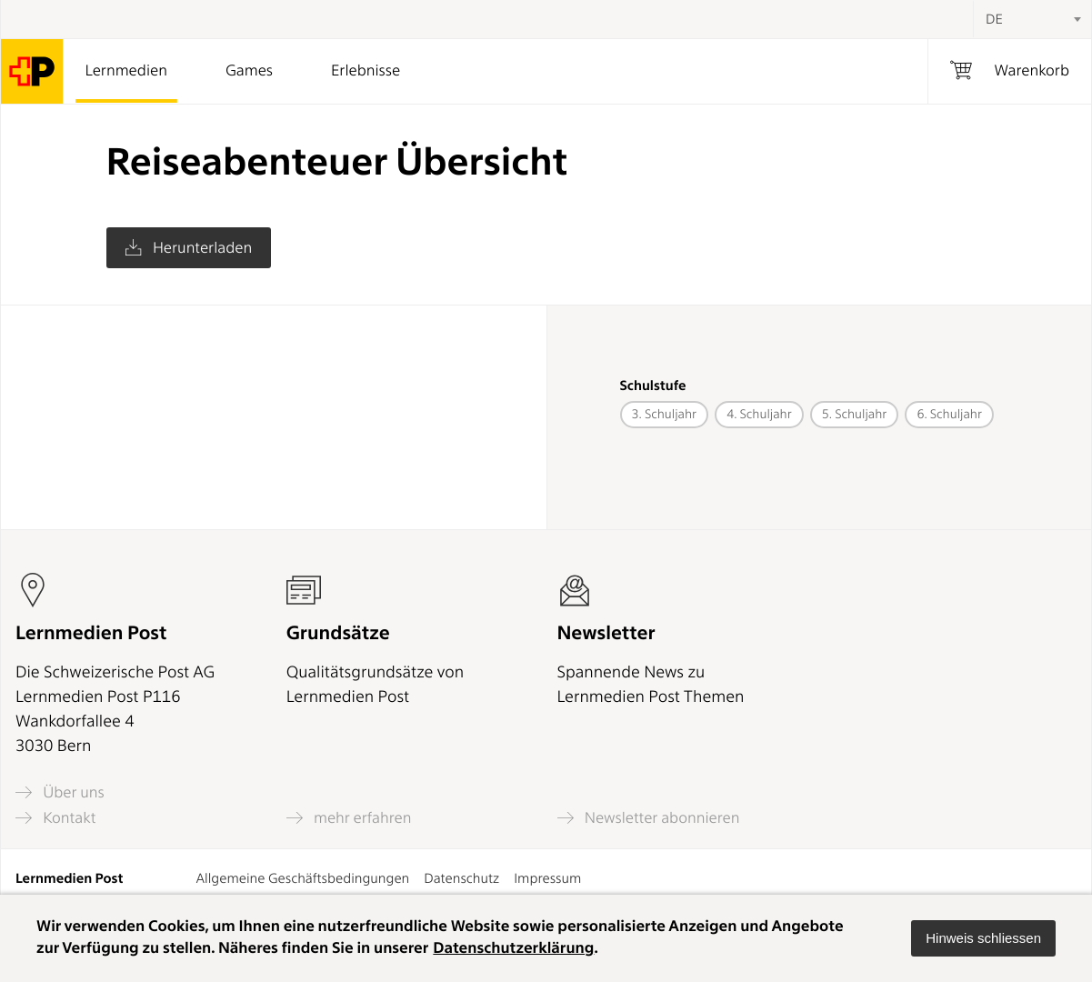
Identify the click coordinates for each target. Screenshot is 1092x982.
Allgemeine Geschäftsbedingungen (303, 878)
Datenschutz (461, 878)
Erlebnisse (365, 71)
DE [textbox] (994, 19)
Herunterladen (188, 248)
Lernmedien (126, 71)
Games (249, 71)
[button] (983, 938)
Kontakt (55, 818)
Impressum (547, 878)
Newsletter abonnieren (648, 818)
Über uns (60, 792)
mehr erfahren (349, 818)
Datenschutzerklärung (513, 948)
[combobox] (1032, 19)
